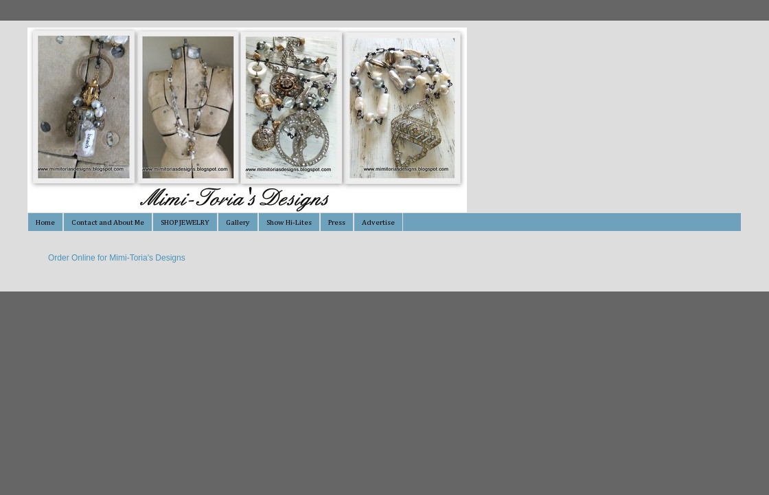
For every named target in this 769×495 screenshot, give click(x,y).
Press (336, 222)
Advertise (378, 222)
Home (45, 222)
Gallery (238, 222)
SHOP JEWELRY (185, 222)
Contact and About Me (107, 222)
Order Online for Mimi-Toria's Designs (116, 258)
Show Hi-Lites (289, 222)
